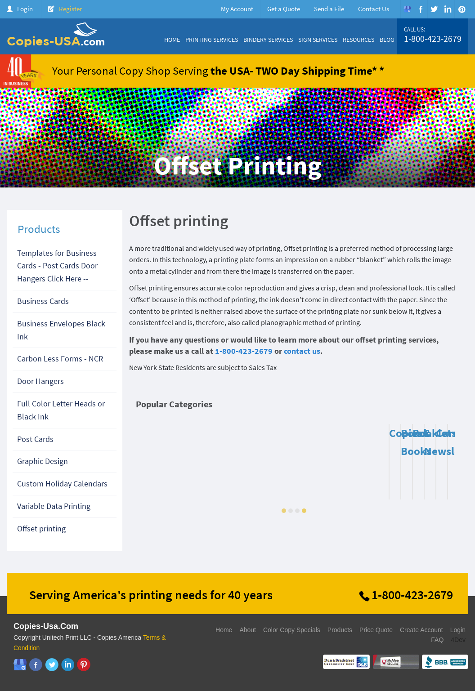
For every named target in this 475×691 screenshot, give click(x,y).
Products (339, 629)
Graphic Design (42, 461)
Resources (358, 40)
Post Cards (35, 439)
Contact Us (373, 8)
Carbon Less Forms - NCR (60, 358)
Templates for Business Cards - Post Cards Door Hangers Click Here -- (57, 266)
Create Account (421, 629)
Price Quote (376, 629)
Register (70, 8)
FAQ (437, 639)
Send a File (329, 8)
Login (25, 8)
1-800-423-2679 (433, 38)
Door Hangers (40, 381)
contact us (302, 351)
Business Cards (43, 301)
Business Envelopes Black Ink (61, 330)
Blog (387, 40)
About (247, 629)
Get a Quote (283, 8)
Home (172, 40)
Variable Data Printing (53, 506)
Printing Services (211, 40)
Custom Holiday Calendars (62, 483)
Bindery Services (268, 40)
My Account (237, 8)
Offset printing (41, 528)
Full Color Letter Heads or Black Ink (61, 410)
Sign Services (317, 40)
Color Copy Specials (291, 629)
